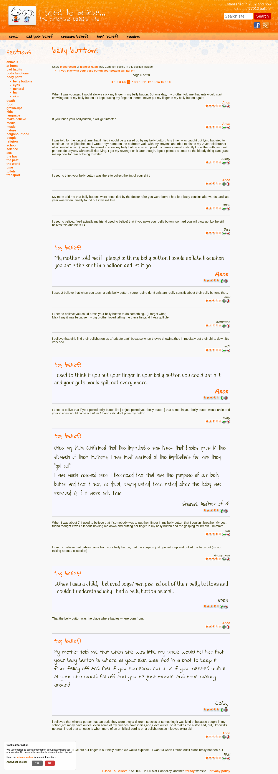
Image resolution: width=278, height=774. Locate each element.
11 (145, 82)
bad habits (14, 69)
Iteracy (190, 771)
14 (158, 82)
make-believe (16, 119)
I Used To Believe (114, 771)
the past (12, 160)
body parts (14, 77)
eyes (16, 85)
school (12, 145)
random (133, 36)
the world (13, 164)
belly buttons (22, 81)
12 (149, 82)
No (50, 762)
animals (12, 62)
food (10, 104)
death (11, 100)
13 (154, 82)
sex (9, 152)
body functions (18, 73)
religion (12, 141)
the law (12, 156)
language (13, 115)
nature (11, 130)
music (11, 126)
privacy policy (220, 771)
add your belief (39, 36)
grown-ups (14, 108)
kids (10, 111)
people (12, 137)
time (10, 167)
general (18, 88)
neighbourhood (18, 134)
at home (12, 65)
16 (166, 82)
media (11, 123)
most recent (68, 66)
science (12, 149)
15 (162, 82)
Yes (37, 762)
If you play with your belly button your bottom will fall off (97, 70)
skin (16, 96)
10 (140, 82)
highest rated (89, 66)
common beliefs (74, 36)
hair (16, 92)
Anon (226, 102)
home (13, 36)
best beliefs (107, 36)
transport (13, 175)
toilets (11, 171)
